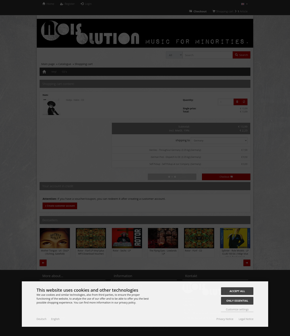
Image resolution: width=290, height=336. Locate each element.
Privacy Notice (224, 319)
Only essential (237, 300)
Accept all (237, 291)
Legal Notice (246, 319)
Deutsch (42, 319)
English (55, 319)
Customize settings (237, 309)
